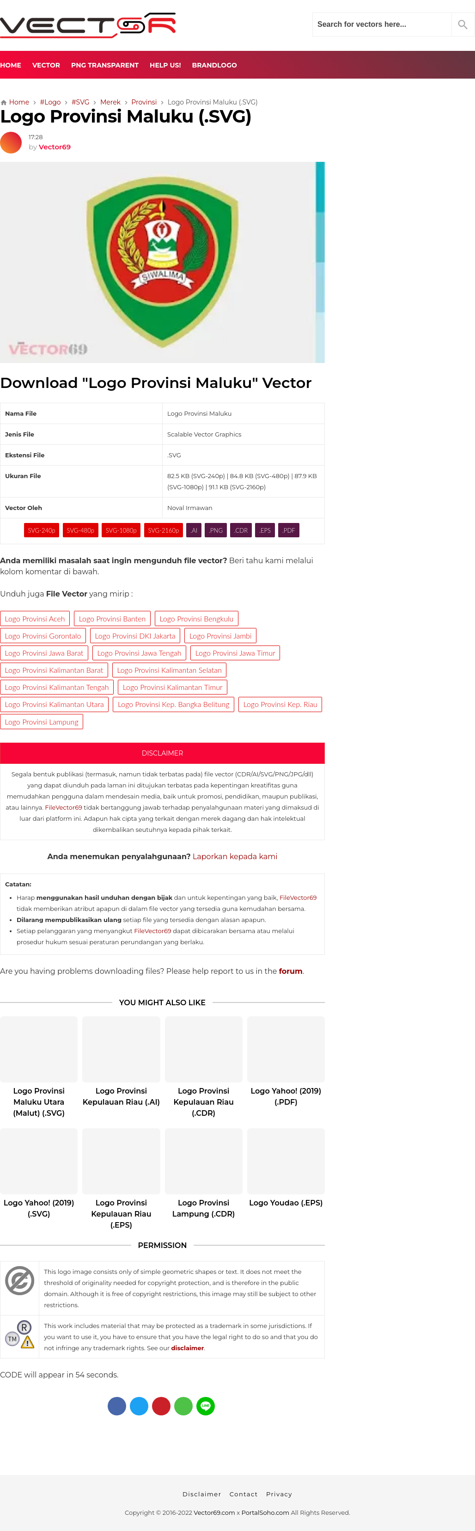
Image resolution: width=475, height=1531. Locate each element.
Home (10, 65)
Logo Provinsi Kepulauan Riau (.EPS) (121, 1214)
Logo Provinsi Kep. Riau (280, 704)
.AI (193, 530)
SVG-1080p (121, 530)
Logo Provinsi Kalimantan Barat (54, 669)
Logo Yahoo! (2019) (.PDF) (286, 1097)
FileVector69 (63, 807)
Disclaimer (202, 1494)
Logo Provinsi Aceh (35, 618)
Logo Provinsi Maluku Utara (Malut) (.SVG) (39, 1102)
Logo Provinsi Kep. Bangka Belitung (174, 704)
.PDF (288, 530)
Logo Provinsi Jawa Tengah (139, 652)
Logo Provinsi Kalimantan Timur (173, 686)
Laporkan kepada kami (235, 856)
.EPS (265, 530)
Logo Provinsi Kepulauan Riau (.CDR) (203, 1102)
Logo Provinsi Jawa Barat (44, 652)
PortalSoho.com (266, 1512)
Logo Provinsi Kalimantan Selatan (169, 669)
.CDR (241, 530)
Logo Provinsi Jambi (220, 635)
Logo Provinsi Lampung (42, 721)
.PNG (216, 530)
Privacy (279, 1494)
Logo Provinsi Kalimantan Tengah (57, 686)
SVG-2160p (163, 530)
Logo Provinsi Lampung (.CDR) (203, 1208)
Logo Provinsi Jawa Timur (235, 652)
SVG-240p (41, 530)
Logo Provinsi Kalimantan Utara (54, 704)
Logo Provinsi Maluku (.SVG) (125, 116)
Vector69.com (214, 1512)
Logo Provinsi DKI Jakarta (135, 635)
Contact (244, 1494)
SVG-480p (80, 530)
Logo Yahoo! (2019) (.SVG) (39, 1208)
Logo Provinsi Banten (112, 618)
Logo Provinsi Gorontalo (43, 635)
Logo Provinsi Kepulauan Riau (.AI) (121, 1097)
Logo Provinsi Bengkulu (197, 618)
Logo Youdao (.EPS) (286, 1203)
